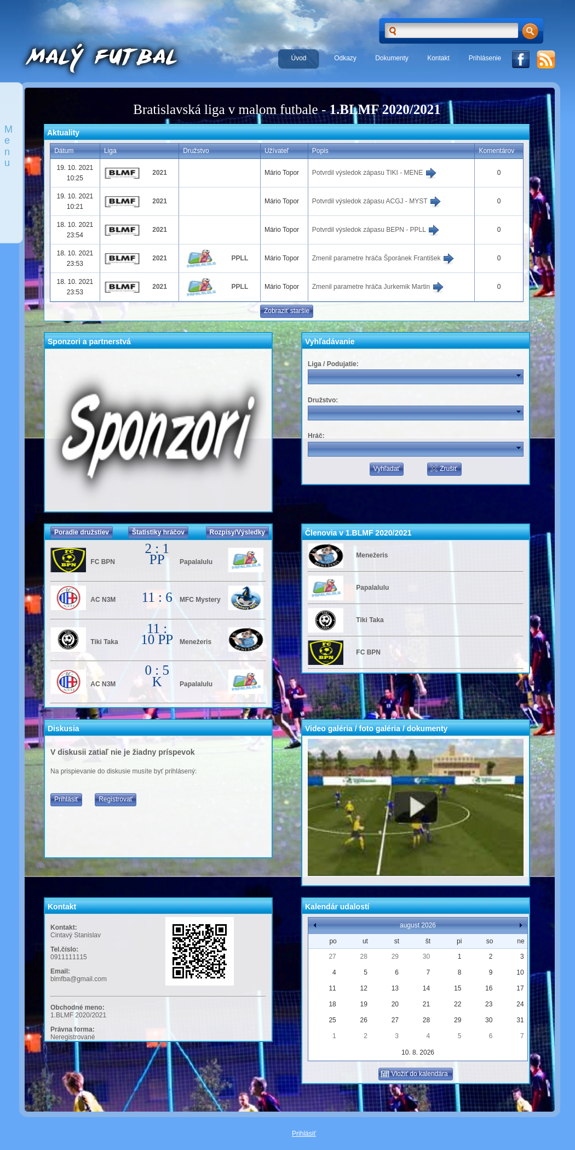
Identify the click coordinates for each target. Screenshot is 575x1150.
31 (520, 1020)
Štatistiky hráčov (158, 532)
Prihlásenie (485, 58)
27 (332, 956)
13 (395, 988)
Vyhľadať (386, 468)
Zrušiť (443, 468)
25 (332, 1020)
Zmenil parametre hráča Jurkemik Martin (378, 287)
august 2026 (418, 925)
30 (426, 956)
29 (395, 956)
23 (488, 1004)
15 (457, 988)
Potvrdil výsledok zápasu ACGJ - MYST (376, 201)
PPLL (240, 258)
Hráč (315, 436)
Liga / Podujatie (332, 364)
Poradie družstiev (81, 532)
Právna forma (71, 1029)
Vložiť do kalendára (414, 1073)
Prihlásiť (66, 799)
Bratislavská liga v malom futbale (225, 109)
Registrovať (116, 799)
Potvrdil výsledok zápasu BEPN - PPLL (376, 230)
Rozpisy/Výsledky (237, 532)
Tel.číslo (63, 949)
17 (520, 988)
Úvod (298, 58)
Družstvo (322, 400)
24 (520, 1004)
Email (59, 971)
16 (488, 988)
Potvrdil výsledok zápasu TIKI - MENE (374, 173)
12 (363, 988)
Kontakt (438, 58)
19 (363, 1004)
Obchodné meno (76, 1007)
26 (363, 1020)
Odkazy (345, 58)
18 (332, 1004)
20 (395, 1004)
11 (332, 988)
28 (363, 956)
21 (426, 1004)
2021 (159, 173)
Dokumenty (392, 58)
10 (520, 972)
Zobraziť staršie (286, 311)
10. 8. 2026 (417, 1052)
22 (457, 1004)
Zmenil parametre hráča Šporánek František (383, 258)
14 (426, 988)
